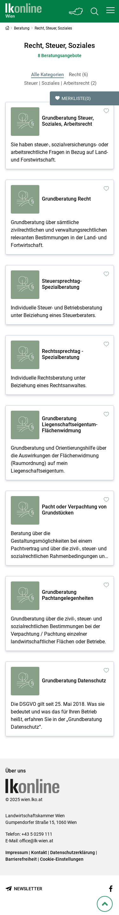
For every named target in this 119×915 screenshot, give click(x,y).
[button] (110, 10)
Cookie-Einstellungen (61, 859)
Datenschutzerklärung (72, 852)
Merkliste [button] (73, 98)
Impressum (16, 852)
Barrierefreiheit (21, 859)
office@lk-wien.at (36, 840)
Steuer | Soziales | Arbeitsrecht (60, 83)
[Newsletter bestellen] (23, 888)
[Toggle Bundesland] (76, 11)
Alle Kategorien (47, 74)
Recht (78, 74)
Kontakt (39, 852)
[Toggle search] (94, 11)
